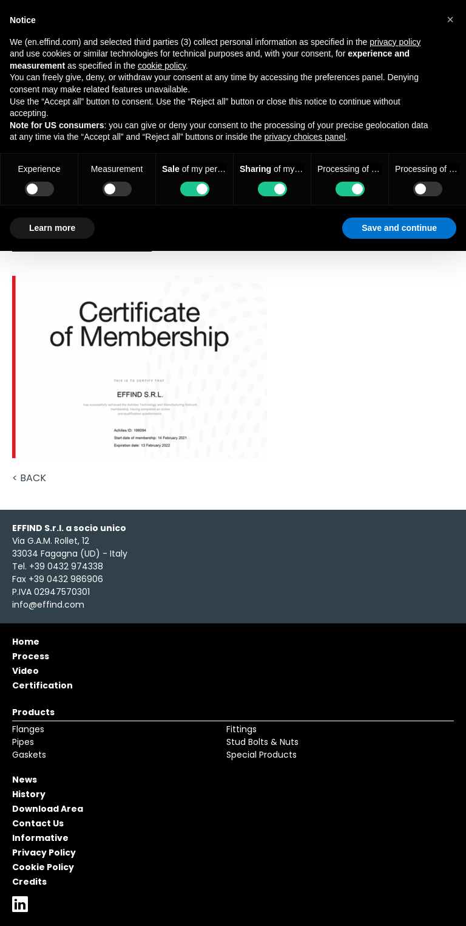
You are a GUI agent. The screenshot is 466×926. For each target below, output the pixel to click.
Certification (42, 685)
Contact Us (38, 823)
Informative (40, 838)
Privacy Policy (44, 852)
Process (30, 656)
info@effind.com (48, 604)
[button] (450, 19)
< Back (29, 478)
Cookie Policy (43, 867)
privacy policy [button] (395, 42)
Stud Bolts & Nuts (262, 742)
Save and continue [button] (399, 228)
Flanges (28, 729)
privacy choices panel (304, 137)
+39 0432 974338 (66, 566)
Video (25, 671)
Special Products (261, 755)
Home (25, 642)
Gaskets (29, 755)
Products (33, 712)
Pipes (23, 742)
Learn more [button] (52, 228)
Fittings (241, 729)
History (29, 794)
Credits (29, 882)
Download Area (47, 809)
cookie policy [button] (162, 65)
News (24, 779)
